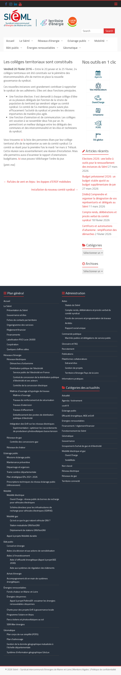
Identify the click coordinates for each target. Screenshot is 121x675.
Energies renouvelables (73, 420)
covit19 (65, 405)
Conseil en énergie (16, 545)
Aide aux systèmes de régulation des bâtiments (32, 567)
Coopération (12, 344)
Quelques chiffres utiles (18, 349)
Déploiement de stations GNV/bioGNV (28, 530)
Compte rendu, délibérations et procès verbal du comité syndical (99, 216)
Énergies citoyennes (16, 596)
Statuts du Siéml (72, 305)
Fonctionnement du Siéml (74, 430)
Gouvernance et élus (16, 315)
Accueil (10, 41)
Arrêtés (68, 323)
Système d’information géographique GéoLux (28, 652)
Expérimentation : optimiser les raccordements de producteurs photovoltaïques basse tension (35, 429)
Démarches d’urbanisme (21, 363)
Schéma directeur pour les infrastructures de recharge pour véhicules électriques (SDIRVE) (31, 509)
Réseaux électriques (16, 359)
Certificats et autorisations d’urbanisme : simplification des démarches (99, 230)
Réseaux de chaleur (16, 447)
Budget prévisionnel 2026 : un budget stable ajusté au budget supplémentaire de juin (99, 180)
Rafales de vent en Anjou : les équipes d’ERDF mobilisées (37, 182)
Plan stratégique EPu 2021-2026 (22, 476)
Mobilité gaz (12, 516)
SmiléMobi (70, 460)
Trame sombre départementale (21, 472)
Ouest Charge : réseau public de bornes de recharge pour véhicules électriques (34, 500)
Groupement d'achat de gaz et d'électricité (82, 446)
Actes (64, 301)
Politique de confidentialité (103, 669)
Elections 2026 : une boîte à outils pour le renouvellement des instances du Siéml (98, 163)
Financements (13, 334)
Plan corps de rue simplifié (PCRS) (22, 634)
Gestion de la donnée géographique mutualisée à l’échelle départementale (30, 645)
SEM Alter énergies (16, 624)
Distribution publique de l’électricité (26, 368)
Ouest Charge (71, 455)
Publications (67, 353)
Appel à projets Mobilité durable (22, 535)
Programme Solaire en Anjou (20, 614)
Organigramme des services (20, 324)
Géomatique (70, 48)
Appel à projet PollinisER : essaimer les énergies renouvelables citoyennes (32, 602)
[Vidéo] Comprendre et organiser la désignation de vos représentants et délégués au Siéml (99, 200)
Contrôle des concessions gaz (24, 441)
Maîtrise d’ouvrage (22, 395)
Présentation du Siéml (17, 310)
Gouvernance (68, 441)
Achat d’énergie (14, 573)
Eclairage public (77, 41)
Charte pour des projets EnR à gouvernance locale (30, 609)
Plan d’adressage (15, 639)
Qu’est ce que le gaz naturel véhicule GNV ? (30, 520)
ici (22, 140)
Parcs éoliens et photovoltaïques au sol (25, 619)
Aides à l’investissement (18, 555)
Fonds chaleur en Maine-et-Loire (22, 591)
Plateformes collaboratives (74, 359)
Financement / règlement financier (78, 425)
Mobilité (99, 41)
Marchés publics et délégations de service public (88, 338)
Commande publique (71, 333)
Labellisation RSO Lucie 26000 (21, 339)
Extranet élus (71, 363)
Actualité (66, 395)
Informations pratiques (72, 378)
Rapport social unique (75, 328)
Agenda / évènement (72, 400)
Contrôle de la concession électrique (30, 385)
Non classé (67, 465)
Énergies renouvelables (41, 48)
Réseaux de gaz (14, 437)
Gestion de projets (74, 368)
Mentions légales (81, 669)
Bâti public (12, 48)
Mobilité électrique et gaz (74, 451)
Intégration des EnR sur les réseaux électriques (32, 423)
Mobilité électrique (15, 495)
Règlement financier (16, 329)
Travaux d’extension (22, 405)
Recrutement (68, 348)
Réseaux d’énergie (48, 41)
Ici (19, 159)
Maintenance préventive (18, 462)
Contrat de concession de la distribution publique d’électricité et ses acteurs (36, 379)
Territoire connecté (71, 481)
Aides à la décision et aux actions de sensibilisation (31, 550)
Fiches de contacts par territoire (22, 320)
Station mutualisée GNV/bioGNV (25, 525)
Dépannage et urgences (18, 467)
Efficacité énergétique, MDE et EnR (78, 415)
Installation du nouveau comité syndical (54, 190)
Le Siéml (24, 41)
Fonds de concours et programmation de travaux (88, 318)
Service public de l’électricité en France (31, 372)
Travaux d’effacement (23, 409)
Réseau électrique (70, 470)
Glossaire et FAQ (70, 343)
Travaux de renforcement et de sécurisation (33, 400)
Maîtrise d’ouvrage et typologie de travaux (29, 391)
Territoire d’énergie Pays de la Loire (82, 372)
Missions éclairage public (18, 457)
